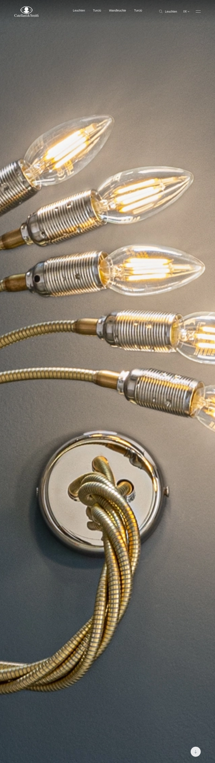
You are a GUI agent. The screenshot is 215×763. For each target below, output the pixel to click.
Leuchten (168, 11)
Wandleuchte (117, 10)
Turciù (97, 10)
